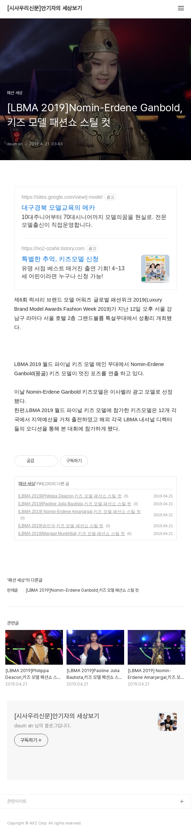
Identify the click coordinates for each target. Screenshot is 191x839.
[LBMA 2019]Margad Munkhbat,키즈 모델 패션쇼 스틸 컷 (71, 533)
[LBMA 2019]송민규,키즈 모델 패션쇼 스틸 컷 (60, 525)
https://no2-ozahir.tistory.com (53, 248)
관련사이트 (17, 801)
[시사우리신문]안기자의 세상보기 (44, 8)
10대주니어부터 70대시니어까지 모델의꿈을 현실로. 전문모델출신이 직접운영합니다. (94, 221)
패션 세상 (26, 483)
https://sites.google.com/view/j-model (62, 197)
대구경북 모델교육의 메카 (58, 207)
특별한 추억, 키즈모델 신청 (60, 259)
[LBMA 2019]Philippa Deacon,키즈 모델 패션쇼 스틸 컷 (70, 496)
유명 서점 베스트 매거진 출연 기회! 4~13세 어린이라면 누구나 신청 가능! (73, 272)
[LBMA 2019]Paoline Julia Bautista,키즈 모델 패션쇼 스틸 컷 (74, 503)
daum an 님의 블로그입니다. (42, 725)
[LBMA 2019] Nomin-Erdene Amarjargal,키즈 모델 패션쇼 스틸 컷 (79, 511)
